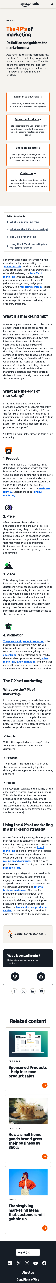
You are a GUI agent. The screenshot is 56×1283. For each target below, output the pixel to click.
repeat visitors (11, 867)
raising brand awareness (17, 860)
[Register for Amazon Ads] (30, 934)
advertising (10, 654)
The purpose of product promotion (23, 641)
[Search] (52, 4)
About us (28, 1273)
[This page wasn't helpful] (15, 977)
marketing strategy (31, 286)
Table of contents (16, 216)
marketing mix (12, 266)
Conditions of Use (28, 1279)
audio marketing (25, 661)
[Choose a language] (28, 1252)
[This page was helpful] (41, 977)
